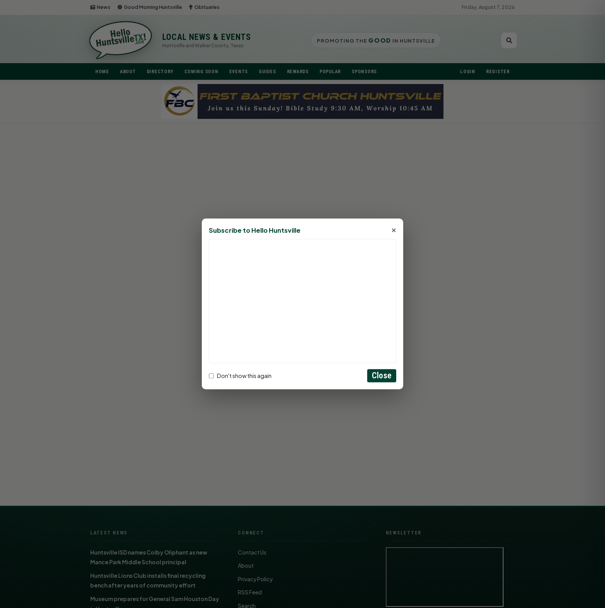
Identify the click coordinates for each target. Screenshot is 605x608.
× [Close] (393, 231)
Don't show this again (240, 375)
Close (382, 376)
